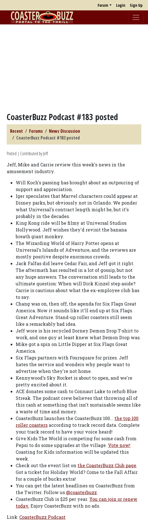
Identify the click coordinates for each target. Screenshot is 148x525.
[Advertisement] (74, 68)
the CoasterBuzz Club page (106, 465)
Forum (103, 5)
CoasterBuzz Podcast (42, 517)
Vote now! (119, 445)
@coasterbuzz (81, 492)
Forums (36, 131)
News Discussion (64, 131)
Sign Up (136, 5)
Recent (16, 131)
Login (120, 5)
